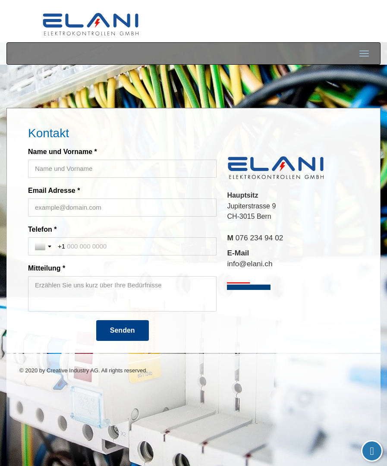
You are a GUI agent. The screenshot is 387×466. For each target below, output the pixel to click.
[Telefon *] (134, 246)
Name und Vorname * (62, 151)
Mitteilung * (46, 268)
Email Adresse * (54, 190)
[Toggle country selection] (44, 246)
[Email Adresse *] (122, 207)
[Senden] (122, 330)
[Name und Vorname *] (122, 168)
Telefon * (42, 229)
